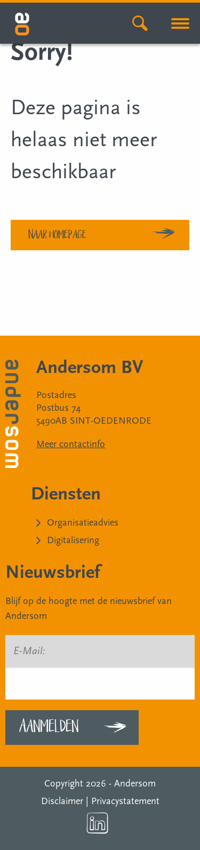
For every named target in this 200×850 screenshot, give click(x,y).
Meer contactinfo (70, 444)
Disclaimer (62, 801)
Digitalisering (73, 540)
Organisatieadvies (82, 522)
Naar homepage (57, 234)
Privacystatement (125, 801)
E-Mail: (29, 651)
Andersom (135, 783)
